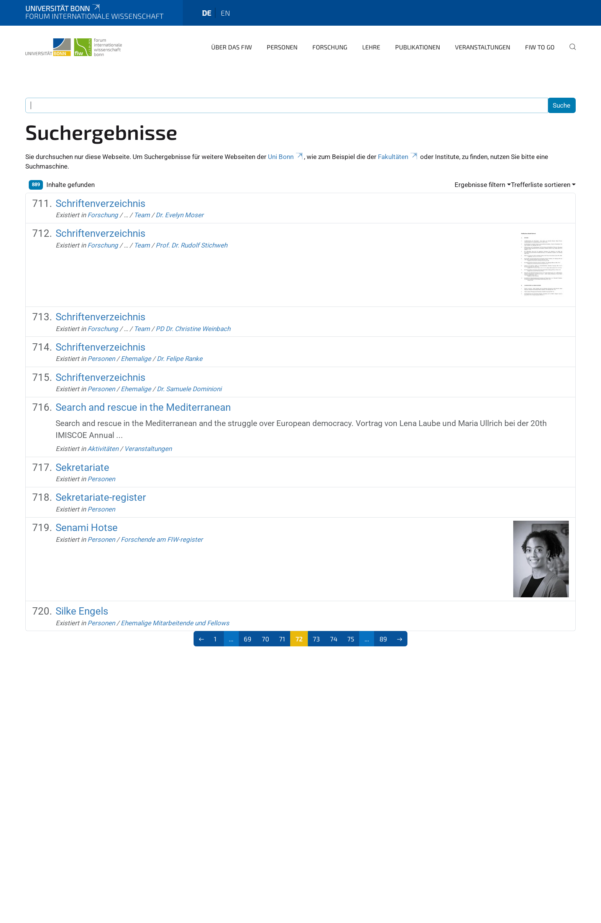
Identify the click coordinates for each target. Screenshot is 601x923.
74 (333, 639)
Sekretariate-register (101, 497)
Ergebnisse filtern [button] (480, 185)
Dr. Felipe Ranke (179, 358)
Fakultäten (398, 157)
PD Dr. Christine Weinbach (193, 329)
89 (383, 639)
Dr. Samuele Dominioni (189, 389)
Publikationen (417, 47)
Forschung (329, 47)
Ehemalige (136, 358)
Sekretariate (82, 467)
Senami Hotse (87, 527)
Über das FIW (231, 47)
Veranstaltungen (482, 47)
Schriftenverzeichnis (100, 203)
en (225, 12)
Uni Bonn (286, 157)
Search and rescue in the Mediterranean (143, 407)
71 (282, 639)
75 (350, 639)
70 (265, 639)
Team (142, 215)
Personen (282, 47)
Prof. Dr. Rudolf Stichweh (191, 245)
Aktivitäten (102, 448)
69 (247, 639)
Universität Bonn (63, 8)
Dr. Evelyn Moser (180, 215)
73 (316, 639)
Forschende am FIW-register (162, 539)
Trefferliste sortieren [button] (540, 185)
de (206, 12)
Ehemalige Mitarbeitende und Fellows (175, 623)
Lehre (371, 47)
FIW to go (540, 47)
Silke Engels (82, 611)
